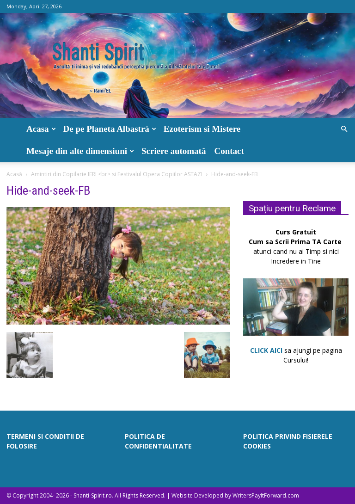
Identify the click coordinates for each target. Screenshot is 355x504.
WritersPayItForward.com (266, 495)
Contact (229, 151)
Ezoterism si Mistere (202, 129)
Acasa (41, 129)
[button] (344, 129)
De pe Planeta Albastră (109, 129)
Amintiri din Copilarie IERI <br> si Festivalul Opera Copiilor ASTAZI (116, 174)
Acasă (14, 174)
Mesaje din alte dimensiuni (80, 151)
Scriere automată (173, 151)
